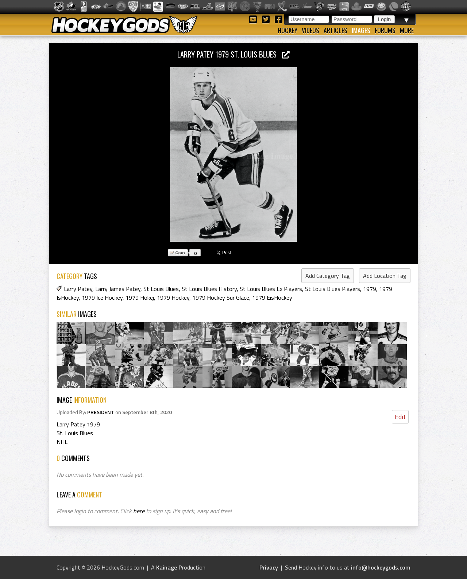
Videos (310, 30)
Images (361, 30)
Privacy (268, 567)
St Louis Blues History (209, 288)
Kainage (166, 567)
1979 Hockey (173, 297)
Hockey (287, 30)
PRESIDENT (100, 412)
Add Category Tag (327, 275)
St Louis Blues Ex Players (271, 288)
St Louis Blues (161, 288)
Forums (385, 30)
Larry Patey (78, 288)
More (407, 30)
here (138, 511)
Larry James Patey (117, 288)
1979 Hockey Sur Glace (220, 297)
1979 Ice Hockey (102, 297)
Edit (400, 417)
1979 (369, 288)
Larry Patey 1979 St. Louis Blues (233, 54)
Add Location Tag (384, 275)
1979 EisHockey (272, 297)
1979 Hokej (140, 297)
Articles (335, 30)
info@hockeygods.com (380, 567)
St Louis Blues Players (332, 288)
